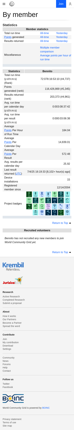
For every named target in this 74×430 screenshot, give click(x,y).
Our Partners (9, 319)
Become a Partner (12, 323)
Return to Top (61, 223)
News (6, 361)
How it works (9, 316)
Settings (7, 349)
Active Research (11, 296)
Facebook (8, 387)
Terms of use (9, 422)
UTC (18, 173)
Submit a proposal (12, 303)
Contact (7, 371)
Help (5, 367)
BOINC (46, 407)
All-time (44, 33)
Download (8, 345)
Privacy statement (12, 419)
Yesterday (62, 33)
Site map (7, 425)
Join (5, 339)
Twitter (6, 383)
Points (8, 37)
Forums (7, 364)
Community (8, 357)
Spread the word (11, 326)
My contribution (11, 342)
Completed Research (14, 300)
